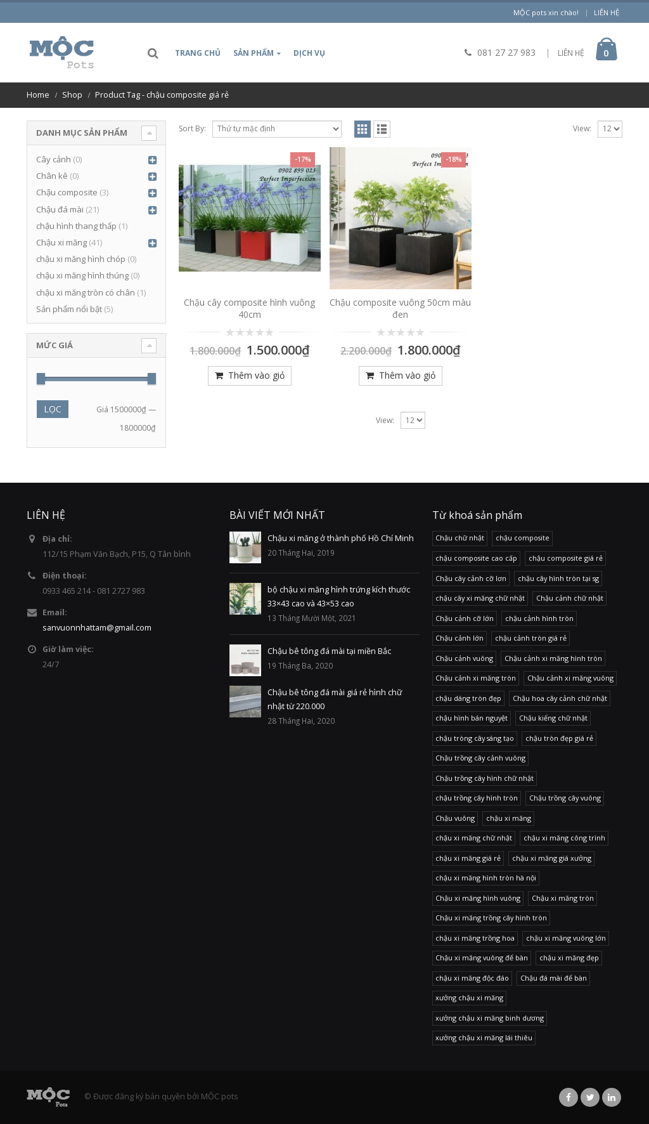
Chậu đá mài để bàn (553, 978)
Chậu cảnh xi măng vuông (570, 678)
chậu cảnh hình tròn (539, 618)
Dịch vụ (309, 53)
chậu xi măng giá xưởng (551, 858)
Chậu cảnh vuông (464, 658)
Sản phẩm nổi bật (69, 309)
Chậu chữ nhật (459, 537)
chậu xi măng (508, 818)
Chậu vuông (455, 818)
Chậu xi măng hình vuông (477, 898)
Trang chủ (198, 53)
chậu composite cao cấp (476, 558)
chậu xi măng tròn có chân (85, 292)
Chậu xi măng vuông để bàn (481, 957)
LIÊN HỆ (571, 53)
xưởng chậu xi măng (469, 997)
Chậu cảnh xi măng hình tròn (553, 658)
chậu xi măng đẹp (569, 957)
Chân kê (52, 175)
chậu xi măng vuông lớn (566, 938)
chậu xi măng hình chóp (80, 259)
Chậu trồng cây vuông (565, 797)
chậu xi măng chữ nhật (473, 837)
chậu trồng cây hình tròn (476, 797)
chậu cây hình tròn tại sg (558, 578)
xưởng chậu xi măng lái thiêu (483, 1037)
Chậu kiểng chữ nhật (553, 717)
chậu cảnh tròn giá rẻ (531, 638)
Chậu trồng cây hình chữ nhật (484, 778)
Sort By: (192, 128)
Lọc (52, 409)
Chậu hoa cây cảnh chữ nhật (560, 698)
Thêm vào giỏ (256, 375)
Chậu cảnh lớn (459, 638)
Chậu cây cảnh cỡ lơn (470, 578)
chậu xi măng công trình (564, 837)
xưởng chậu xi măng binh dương (489, 1018)
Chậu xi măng (61, 242)
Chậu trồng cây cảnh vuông (480, 757)
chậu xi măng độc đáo (472, 978)
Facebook (568, 1097)
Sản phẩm (253, 53)
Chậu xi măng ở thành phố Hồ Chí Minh (340, 538)
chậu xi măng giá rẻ (468, 858)
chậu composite (522, 537)
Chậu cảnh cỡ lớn (464, 618)
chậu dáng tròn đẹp (468, 698)
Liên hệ (606, 12)
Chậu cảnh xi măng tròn (475, 678)
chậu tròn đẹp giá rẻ (559, 738)
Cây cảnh (53, 159)
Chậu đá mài (60, 209)
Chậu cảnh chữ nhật (569, 598)
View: (582, 128)
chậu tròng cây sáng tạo (474, 738)
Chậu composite (67, 192)
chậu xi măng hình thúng (82, 275)
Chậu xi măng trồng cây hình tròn (491, 917)
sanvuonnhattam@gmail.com (96, 627)
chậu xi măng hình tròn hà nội (485, 877)
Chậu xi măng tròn (563, 898)
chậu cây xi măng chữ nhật (480, 598)
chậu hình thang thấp (76, 226)
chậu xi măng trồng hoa (475, 938)
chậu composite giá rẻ (566, 558)
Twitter (590, 1097)
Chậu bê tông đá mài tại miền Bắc (329, 651)
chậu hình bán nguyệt (471, 717)
